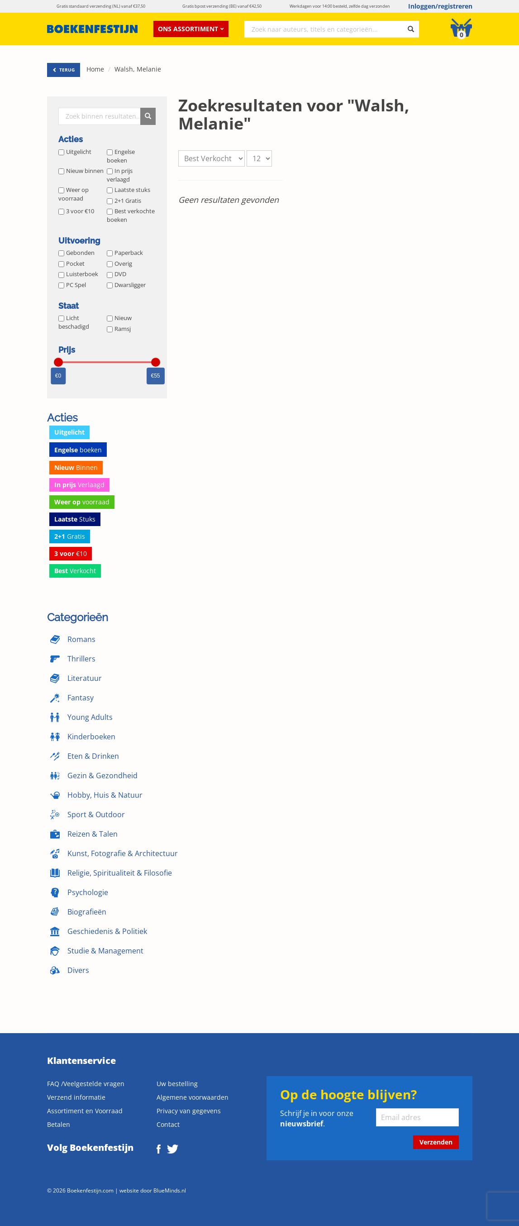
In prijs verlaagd (120, 175)
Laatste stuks (128, 190)
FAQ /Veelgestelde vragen (85, 1083)
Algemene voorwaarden (193, 1097)
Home (95, 69)
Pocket (71, 263)
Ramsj (119, 329)
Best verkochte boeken (131, 215)
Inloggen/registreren (440, 6)
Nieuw (119, 318)
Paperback (125, 253)
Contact (168, 1124)
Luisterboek (78, 274)
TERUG (63, 70)
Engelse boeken (121, 156)
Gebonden (76, 253)
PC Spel (72, 285)
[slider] (58, 362)
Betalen (58, 1124)
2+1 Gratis (124, 200)
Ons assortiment (191, 28)
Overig (119, 263)
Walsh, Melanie (137, 69)
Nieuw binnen (81, 171)
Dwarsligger (126, 285)
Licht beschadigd (73, 322)
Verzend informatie (76, 1097)
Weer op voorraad (73, 194)
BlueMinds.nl (169, 1190)
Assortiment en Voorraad (85, 1110)
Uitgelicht (74, 152)
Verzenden (435, 1142)
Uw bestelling (177, 1083)
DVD (116, 274)
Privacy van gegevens (189, 1110)
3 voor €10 (76, 211)
